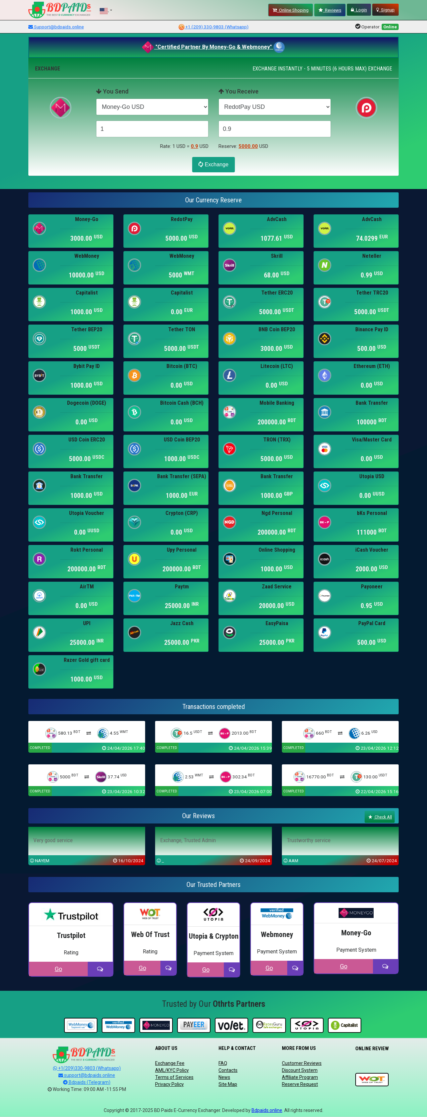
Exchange (213, 164)
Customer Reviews (302, 1063)
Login (359, 9)
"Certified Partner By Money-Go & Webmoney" (207, 47)
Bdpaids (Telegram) (86, 1082)
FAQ (223, 1063)
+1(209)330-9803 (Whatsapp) (87, 1068)
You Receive (239, 91)
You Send (112, 91)
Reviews (330, 10)
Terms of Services (174, 1077)
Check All (379, 816)
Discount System (300, 1070)
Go (58, 968)
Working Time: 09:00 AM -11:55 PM (87, 1089)
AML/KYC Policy (172, 1070)
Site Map (228, 1084)
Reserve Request (300, 1084)
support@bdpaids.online (86, 1075)
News (224, 1077)
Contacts (228, 1070)
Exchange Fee (169, 1063)
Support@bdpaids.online (56, 26)
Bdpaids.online (267, 1110)
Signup (385, 9)
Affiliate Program (300, 1077)
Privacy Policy (169, 1084)
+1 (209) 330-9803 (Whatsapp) (213, 26)
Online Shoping (291, 10)
